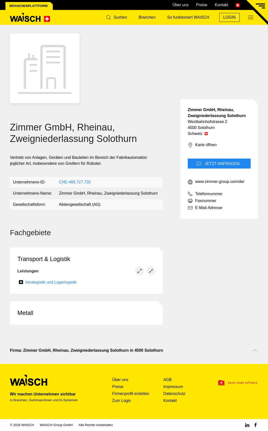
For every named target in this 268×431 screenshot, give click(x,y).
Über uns (180, 5)
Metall (25, 312)
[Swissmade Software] (236, 383)
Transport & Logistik (43, 259)
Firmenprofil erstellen (130, 393)
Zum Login (121, 400)
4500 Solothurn (201, 128)
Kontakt (221, 5)
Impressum (173, 387)
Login (229, 17)
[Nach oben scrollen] (254, 350)
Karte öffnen (202, 145)
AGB (167, 380)
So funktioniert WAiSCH (188, 17)
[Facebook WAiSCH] (255, 425)
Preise (201, 5)
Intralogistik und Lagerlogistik (51, 282)
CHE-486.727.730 (75, 182)
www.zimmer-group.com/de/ (216, 181)
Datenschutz (174, 393)
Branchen (147, 17)
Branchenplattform (28, 6)
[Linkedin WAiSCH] (247, 425)
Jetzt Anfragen (218, 164)
